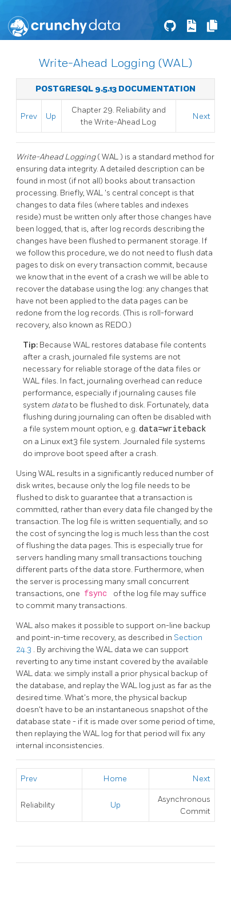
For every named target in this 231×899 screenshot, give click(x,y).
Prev (29, 116)
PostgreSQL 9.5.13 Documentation (115, 89)
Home (115, 779)
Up (51, 116)
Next (201, 116)
